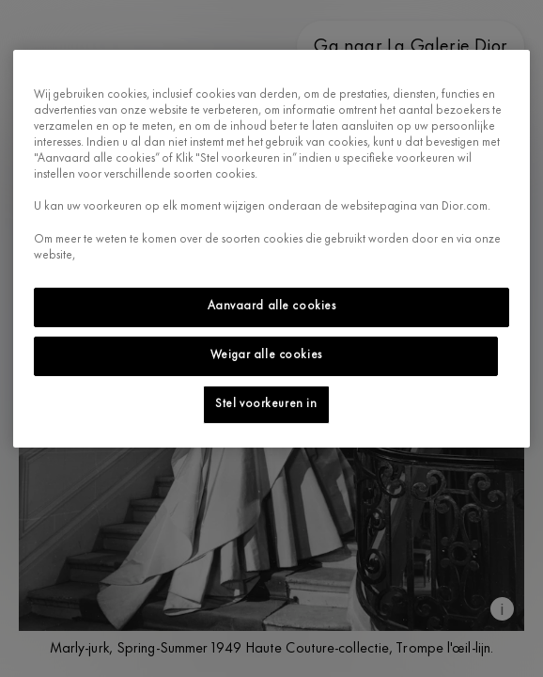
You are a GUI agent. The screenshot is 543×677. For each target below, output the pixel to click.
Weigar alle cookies (266, 355)
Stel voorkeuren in (266, 403)
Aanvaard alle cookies (272, 306)
